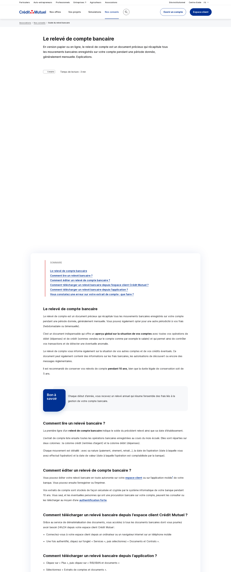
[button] (173, 12)
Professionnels (63, 2)
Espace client (200, 12)
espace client (133, 290)
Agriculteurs (95, 2)
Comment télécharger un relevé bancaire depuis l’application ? (89, 102)
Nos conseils (39, 23)
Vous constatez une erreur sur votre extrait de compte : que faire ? (92, 107)
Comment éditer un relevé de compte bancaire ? (80, 93)
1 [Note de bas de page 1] (172, 290)
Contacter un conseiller (160, 488)
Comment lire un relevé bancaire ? (71, 88)
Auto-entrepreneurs (43, 2)
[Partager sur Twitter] (127, 513)
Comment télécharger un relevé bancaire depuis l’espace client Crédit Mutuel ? (99, 98)
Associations (111, 2)
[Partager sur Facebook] (135, 513)
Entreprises (80, 2)
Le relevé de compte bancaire (68, 84)
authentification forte (93, 313)
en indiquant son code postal (163, 561)
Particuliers (24, 2)
